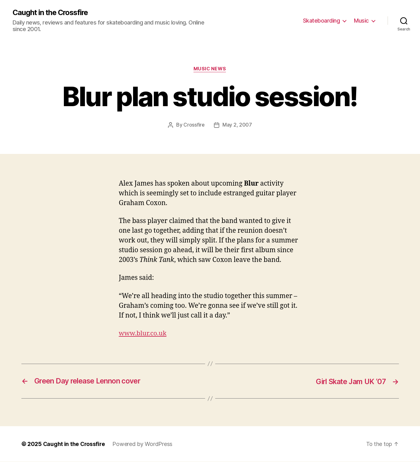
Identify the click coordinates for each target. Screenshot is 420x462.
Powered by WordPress (144, 444)
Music (361, 20)
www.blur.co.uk (143, 333)
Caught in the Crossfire (52, 12)
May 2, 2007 (237, 125)
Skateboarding (321, 20)
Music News (210, 69)
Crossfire (194, 125)
